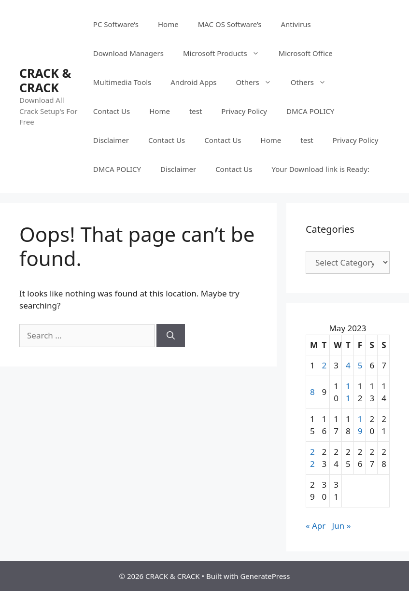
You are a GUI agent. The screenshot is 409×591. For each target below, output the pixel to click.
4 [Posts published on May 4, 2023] (348, 365)
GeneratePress (265, 576)
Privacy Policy (244, 111)
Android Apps (193, 82)
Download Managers (128, 53)
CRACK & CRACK (45, 80)
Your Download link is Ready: (320, 169)
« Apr (315, 525)
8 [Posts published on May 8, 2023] (312, 391)
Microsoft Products (226, 53)
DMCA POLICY (310, 111)
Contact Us (111, 111)
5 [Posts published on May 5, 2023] (360, 365)
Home (168, 24)
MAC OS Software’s (230, 24)
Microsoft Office (306, 53)
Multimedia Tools (122, 82)
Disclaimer (111, 140)
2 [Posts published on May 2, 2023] (324, 365)
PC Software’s (116, 24)
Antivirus (295, 24)
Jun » (341, 525)
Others (258, 82)
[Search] (170, 335)
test (195, 111)
